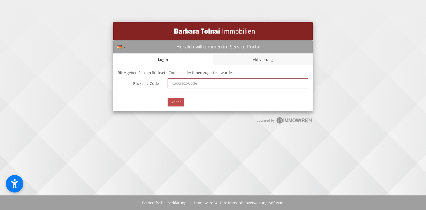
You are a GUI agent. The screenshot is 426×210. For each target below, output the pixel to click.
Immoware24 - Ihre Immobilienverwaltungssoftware (239, 202)
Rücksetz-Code (146, 83)
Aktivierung (263, 59)
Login (163, 59)
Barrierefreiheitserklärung (164, 202)
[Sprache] (121, 46)
